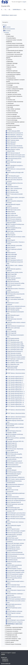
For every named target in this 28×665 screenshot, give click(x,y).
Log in (24, 1)
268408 (3, 654)
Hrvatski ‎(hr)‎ (5, 660)
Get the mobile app (5, 663)
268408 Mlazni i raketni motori (17, 9)
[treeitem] (14, 334)
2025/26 (10, 9)
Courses (6, 9)
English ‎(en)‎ (4, 657)
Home (2, 9)
